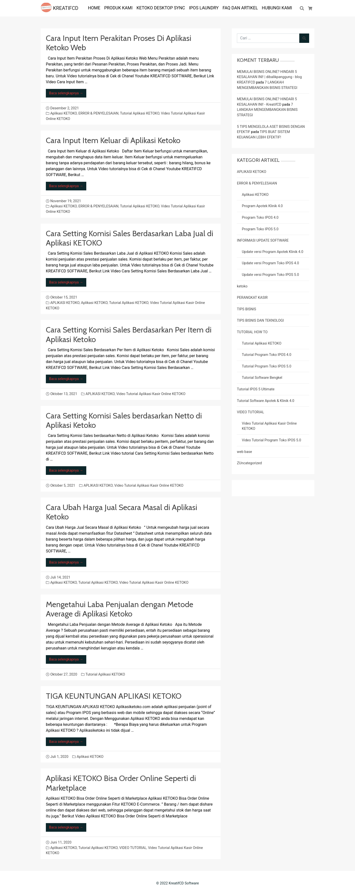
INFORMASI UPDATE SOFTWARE (263, 240)
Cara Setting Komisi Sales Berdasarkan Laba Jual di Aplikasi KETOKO (129, 238)
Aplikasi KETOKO (63, 113)
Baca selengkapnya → (66, 93)
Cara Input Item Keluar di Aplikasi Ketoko (113, 140)
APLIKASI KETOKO (64, 303)
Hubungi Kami (277, 7)
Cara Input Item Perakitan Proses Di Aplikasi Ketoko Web (118, 42)
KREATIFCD (59, 8)
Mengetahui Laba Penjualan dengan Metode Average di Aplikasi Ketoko (119, 608)
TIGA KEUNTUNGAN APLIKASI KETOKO (113, 696)
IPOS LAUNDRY (203, 7)
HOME (94, 7)
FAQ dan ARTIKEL (240, 7)
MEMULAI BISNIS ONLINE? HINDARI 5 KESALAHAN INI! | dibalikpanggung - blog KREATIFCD (269, 77)
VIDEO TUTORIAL (132, 848)
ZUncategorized (249, 463)
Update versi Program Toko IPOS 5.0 (270, 275)
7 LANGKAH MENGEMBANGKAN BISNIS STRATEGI (267, 109)
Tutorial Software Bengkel (262, 378)
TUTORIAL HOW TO (252, 332)
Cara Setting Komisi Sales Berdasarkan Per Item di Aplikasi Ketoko (129, 334)
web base (244, 452)
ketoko (242, 286)
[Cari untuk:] (268, 38)
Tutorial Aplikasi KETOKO (140, 113)
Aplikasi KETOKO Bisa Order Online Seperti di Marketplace (121, 782)
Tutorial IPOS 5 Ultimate (255, 389)
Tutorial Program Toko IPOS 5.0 (266, 366)
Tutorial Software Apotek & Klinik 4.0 (265, 401)
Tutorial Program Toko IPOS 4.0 (266, 355)
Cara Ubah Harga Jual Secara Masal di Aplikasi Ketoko (121, 511)
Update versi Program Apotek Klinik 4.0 (272, 252)
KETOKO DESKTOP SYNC (161, 7)
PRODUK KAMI (118, 7)
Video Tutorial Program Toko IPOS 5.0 (271, 440)
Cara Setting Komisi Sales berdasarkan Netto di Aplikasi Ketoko (124, 420)
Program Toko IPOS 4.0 (260, 218)
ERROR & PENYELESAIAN (98, 113)
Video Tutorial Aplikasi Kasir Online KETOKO (150, 394)
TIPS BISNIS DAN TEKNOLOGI (260, 320)
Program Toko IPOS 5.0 (260, 229)
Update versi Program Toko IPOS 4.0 (270, 263)
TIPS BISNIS (246, 309)
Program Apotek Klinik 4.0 (262, 206)
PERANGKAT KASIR (252, 298)
